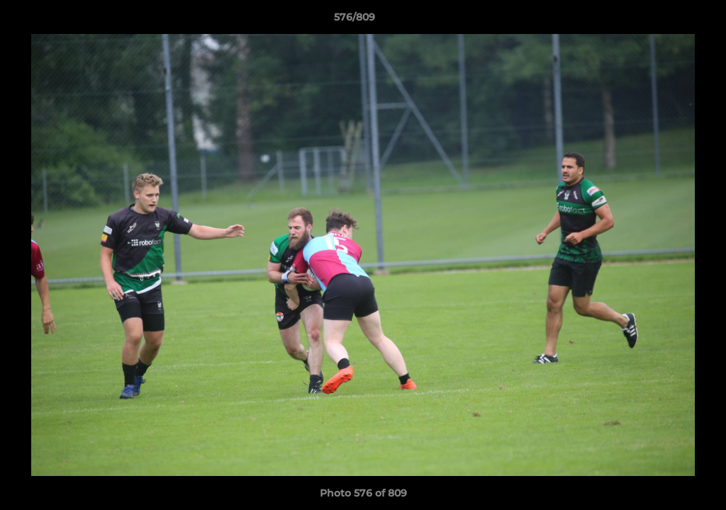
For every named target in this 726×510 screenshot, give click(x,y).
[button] (666, 20)
